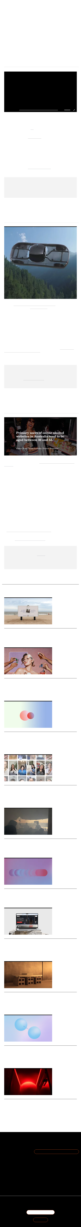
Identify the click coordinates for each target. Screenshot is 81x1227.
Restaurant (20, 1115)
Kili (32, 128)
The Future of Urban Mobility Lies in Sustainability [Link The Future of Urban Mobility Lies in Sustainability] (39, 349)
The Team (16, 1144)
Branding (20, 801)
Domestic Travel (23, 747)
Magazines (13, 901)
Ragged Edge (34, 137)
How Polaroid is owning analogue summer (29, 631)
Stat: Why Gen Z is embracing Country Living (32, 891)
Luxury (6, 954)
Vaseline (13, 801)
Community (34, 1008)
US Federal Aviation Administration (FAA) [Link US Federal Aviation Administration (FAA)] (34, 304)
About (16, 1141)
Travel (6, 747)
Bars (14, 1115)
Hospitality (13, 747)
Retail (14, 694)
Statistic (18, 1061)
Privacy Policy (16, 1153)
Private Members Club (21, 1008)
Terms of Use (16, 1150)
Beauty (19, 694)
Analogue (26, 640)
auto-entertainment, (33, 378)
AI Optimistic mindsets (39, 167)
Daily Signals (10, 627)
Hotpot (19, 954)
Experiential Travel (24, 851)
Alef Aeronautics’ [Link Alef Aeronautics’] (38, 307)
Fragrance (7, 694)
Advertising (8, 640)
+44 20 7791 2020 (44, 1170)
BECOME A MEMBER (40, 1212)
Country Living (23, 901)
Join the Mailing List (56, 1151)
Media (6, 901)
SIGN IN (40, 1219)
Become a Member (16, 1147)
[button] (65, 110)
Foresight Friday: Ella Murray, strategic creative (33, 841)
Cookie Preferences (16, 1156)
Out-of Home (17, 640)
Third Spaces (8, 1008)
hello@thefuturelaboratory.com (43, 1173)
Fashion (13, 954)
